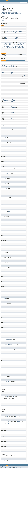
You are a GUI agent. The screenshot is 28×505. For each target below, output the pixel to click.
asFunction (12, 67)
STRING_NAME (10, 47)
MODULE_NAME (3, 46)
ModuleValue (20, 13)
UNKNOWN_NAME (19, 47)
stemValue (16, 38)
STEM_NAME (3, 47)
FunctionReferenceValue (14, 13)
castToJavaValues (13, 81)
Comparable (6, 10)
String (6, 39)
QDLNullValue (6, 100)
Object (4, 16)
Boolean (3, 64)
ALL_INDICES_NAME (4, 43)
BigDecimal (6, 30)
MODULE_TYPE (7, 46)
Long (5, 137)
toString (12, 125)
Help (17, 465)
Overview (1, 465)
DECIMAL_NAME (20, 44)
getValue (12, 102)
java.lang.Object (3, 7)
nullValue (16, 36)
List (4, 83)
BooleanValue (15, 12)
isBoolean (12, 108)
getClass (8, 129)
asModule (12, 72)
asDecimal (12, 65)
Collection (3, 90)
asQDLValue (12, 74)
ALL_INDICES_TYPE (10, 43)
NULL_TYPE (15, 46)
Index (15, 465)
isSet (11, 120)
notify (11, 129)
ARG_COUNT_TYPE (15, 43)
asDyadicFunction (13, 66)
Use (8, 465)
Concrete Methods (21, 60)
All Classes (1, 466)
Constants (13, 10)
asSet (11, 77)
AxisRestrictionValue (9, 12)
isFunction (12, 112)
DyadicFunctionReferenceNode (9, 31)
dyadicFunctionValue (18, 31)
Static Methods (8, 60)
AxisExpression (7, 173)
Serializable (3, 10)
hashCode (3, 371)
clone (2, 129)
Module (3, 72)
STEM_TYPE (6, 47)
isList (12, 113)
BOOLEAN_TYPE (16, 44)
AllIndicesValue (3, 12)
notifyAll (14, 129)
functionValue (17, 32)
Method (10, 3)
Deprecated (12, 465)
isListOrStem (13, 114)
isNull (12, 118)
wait (17, 129)
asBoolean (12, 64)
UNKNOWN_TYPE (24, 47)
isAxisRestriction (13, 107)
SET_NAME (18, 46)
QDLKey (23, 13)
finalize (5, 129)
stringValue (17, 39)
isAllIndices (13, 106)
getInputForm (13, 99)
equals (3, 364)
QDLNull (6, 36)
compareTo (3, 455)
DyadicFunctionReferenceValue (5, 13)
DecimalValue (19, 12)
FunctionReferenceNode (8, 32)
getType (12, 101)
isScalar (12, 119)
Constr (8, 3)
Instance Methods (15, 60)
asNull (12, 73)
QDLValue (10, 10)
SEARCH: (19, 2)
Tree (10, 465)
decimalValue (17, 30)
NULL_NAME (11, 46)
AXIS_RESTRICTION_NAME (22, 43)
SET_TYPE (22, 46)
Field (5, 3)
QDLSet (6, 37)
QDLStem (6, 38)
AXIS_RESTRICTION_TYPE (5, 44)
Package (4, 465)
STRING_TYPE (15, 47)
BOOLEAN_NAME (11, 44)
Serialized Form (3, 20)
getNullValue (13, 100)
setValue (16, 37)
